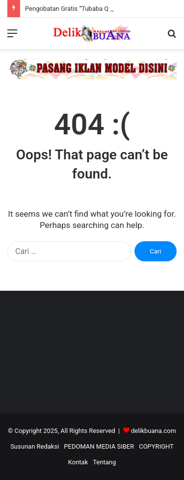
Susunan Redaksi (34, 446)
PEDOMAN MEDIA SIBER (99, 446)
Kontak (78, 462)
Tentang (104, 462)
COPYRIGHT (156, 446)
